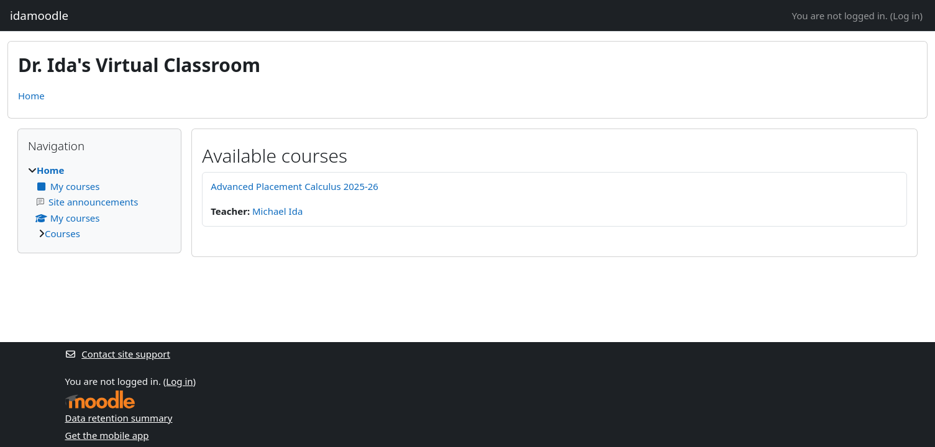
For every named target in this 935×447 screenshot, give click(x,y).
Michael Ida (277, 211)
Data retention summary (119, 418)
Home (31, 95)
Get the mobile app (107, 435)
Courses (62, 233)
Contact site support (117, 354)
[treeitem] (99, 202)
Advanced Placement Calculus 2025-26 (294, 186)
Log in (906, 15)
